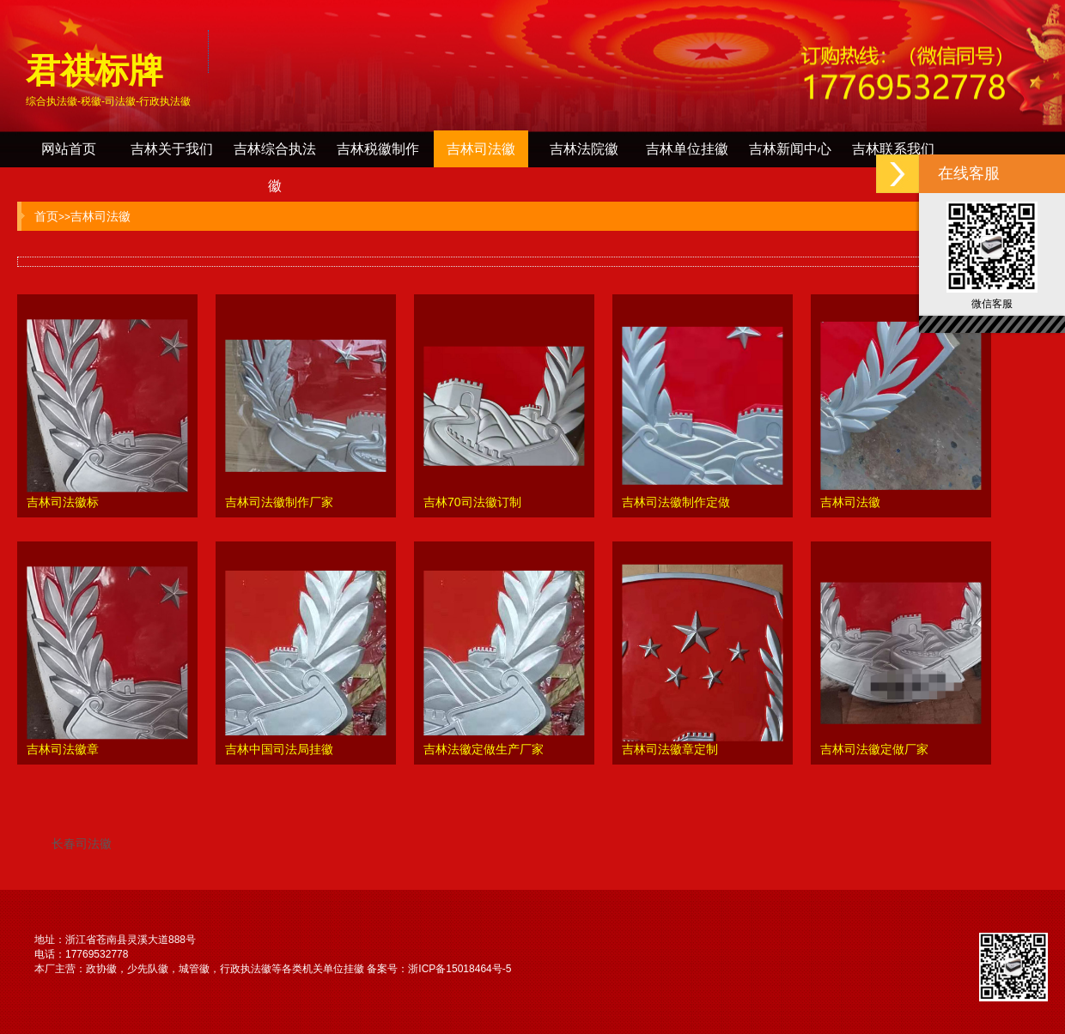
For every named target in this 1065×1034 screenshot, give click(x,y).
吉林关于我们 (172, 149)
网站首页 (68, 149)
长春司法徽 (82, 843)
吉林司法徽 (481, 149)
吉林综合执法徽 (275, 154)
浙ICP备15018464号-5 (459, 969)
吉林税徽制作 (378, 149)
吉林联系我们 (893, 149)
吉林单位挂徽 (687, 149)
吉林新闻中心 (790, 149)
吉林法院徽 (584, 149)
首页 (46, 216)
